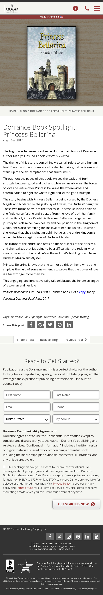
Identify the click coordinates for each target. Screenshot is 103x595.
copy (82, 292)
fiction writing (80, 317)
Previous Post (75, 340)
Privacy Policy (62, 483)
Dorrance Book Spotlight (26, 317)
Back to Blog (49, 340)
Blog (23, 111)
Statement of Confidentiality (65, 589)
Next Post (25, 340)
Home (13, 111)
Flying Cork (92, 589)
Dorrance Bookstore (57, 317)
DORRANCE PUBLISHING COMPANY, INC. (51, 543)
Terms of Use (24, 487)
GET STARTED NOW (76, 504)
